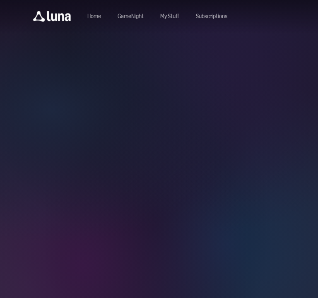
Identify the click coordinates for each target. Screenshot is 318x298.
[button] (51, 16)
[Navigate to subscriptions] (211, 16)
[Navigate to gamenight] (130, 16)
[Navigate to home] (94, 16)
